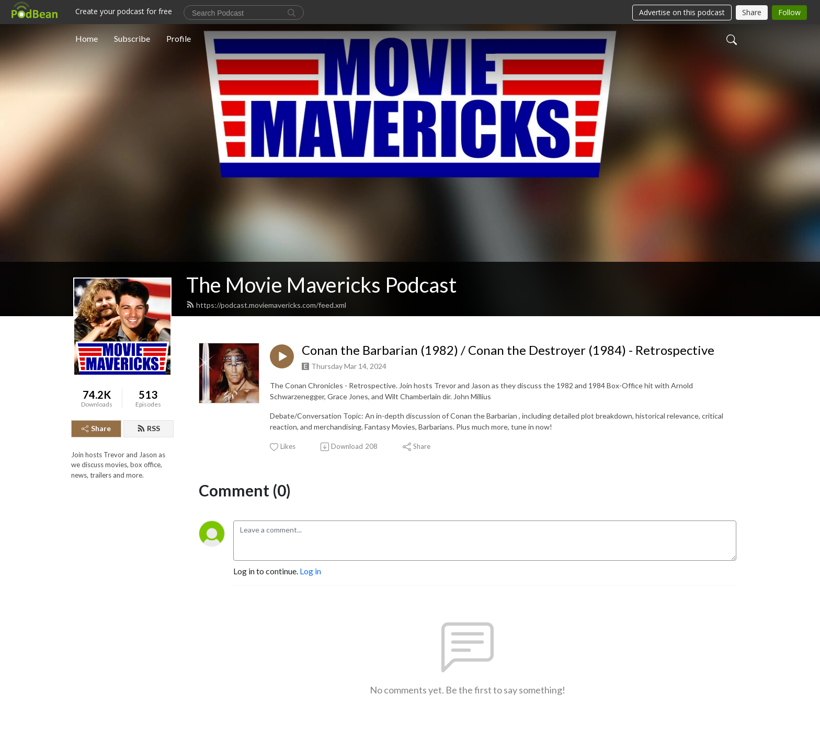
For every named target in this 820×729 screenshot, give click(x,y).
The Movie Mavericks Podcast (321, 284)
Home (86, 38)
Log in (310, 571)
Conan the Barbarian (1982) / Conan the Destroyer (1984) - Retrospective (508, 350)
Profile (178, 38)
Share (96, 428)
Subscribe (132, 38)
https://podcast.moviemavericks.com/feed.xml (266, 304)
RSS (148, 428)
